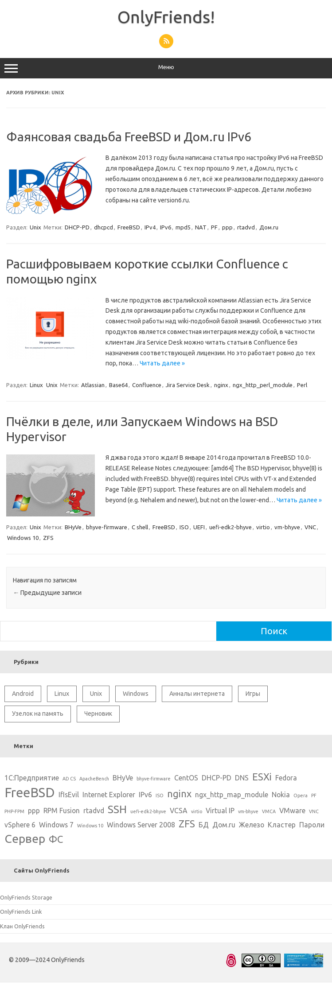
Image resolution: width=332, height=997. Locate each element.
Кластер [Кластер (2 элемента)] (282, 825)
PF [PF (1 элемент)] (313, 795)
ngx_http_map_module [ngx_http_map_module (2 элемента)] (231, 795)
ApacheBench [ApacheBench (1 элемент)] (94, 778)
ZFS (48, 538)
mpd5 (183, 227)
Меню (166, 68)
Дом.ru (268, 227)
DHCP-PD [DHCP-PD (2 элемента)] (216, 778)
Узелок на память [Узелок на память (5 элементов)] (37, 713)
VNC (310, 527)
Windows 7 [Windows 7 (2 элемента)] (56, 825)
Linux (36, 385)
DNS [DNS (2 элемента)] (242, 778)
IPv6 (165, 227)
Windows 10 (23, 538)
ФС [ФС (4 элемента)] (56, 839)
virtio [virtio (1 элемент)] (196, 811)
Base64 (118, 385)
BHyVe (73, 527)
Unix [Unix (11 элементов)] (96, 693)
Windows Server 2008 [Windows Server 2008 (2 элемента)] (141, 825)
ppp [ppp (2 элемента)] (34, 811)
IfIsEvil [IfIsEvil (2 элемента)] (69, 795)
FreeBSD (128, 227)
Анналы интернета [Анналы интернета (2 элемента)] (197, 693)
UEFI (199, 527)
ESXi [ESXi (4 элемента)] (262, 776)
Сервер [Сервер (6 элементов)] (24, 838)
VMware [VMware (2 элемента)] (292, 811)
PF (214, 227)
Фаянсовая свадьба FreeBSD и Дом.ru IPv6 (128, 137)
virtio (263, 527)
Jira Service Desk (188, 385)
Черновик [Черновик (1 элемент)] (98, 713)
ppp (227, 227)
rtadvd (246, 227)
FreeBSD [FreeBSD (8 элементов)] (29, 792)
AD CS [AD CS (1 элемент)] (69, 778)
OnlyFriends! (166, 17)
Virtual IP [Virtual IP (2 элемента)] (220, 811)
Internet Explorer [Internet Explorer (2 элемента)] (108, 795)
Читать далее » (162, 363)
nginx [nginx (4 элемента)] (179, 793)
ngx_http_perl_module (263, 385)
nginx (221, 385)
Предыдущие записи (47, 592)
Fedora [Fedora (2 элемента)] (286, 778)
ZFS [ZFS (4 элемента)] (187, 823)
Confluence (146, 385)
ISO (184, 527)
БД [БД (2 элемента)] (204, 825)
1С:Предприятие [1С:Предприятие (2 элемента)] (31, 778)
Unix (35, 227)
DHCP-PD (77, 227)
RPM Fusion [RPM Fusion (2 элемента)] (61, 811)
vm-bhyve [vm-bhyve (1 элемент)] (248, 811)
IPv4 (150, 227)
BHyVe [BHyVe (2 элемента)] (123, 778)
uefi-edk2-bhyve (230, 527)
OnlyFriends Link (21, 911)
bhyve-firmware (106, 527)
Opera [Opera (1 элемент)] (300, 795)
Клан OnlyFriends (22, 926)
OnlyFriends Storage (26, 897)
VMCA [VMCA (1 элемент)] (269, 811)
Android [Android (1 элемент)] (23, 693)
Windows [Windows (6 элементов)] (135, 693)
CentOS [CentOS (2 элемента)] (186, 778)
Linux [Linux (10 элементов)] (62, 693)
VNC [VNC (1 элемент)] (314, 811)
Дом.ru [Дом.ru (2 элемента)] (223, 825)
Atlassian (93, 385)
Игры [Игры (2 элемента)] (253, 693)
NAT (201, 227)
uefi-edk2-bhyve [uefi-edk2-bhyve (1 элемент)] (148, 811)
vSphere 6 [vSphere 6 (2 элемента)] (19, 825)
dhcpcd (103, 227)
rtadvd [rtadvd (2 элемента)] (93, 811)
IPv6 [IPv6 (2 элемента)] (145, 795)
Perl (302, 385)
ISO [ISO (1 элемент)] (160, 795)
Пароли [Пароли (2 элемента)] (311, 825)
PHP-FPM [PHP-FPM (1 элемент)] (14, 811)
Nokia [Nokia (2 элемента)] (281, 795)
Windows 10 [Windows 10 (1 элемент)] (90, 825)
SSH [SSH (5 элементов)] (117, 809)
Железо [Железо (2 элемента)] (251, 825)
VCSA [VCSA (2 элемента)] (178, 811)
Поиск (274, 631)
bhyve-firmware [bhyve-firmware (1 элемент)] (154, 778)
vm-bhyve (287, 527)
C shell (140, 527)
